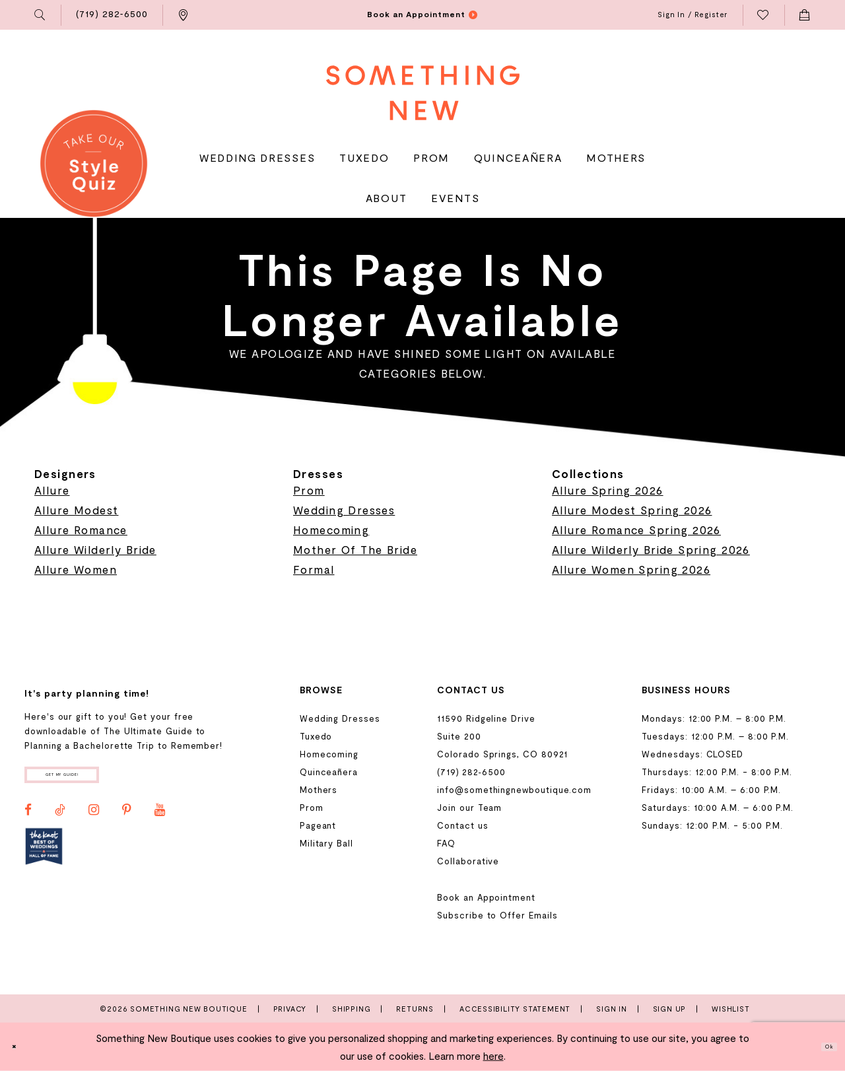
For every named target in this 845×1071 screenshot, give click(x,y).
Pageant (318, 825)
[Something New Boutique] (423, 92)
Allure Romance (80, 529)
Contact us (462, 825)
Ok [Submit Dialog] (822, 1047)
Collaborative (468, 861)
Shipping (351, 1008)
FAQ (446, 843)
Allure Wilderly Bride (95, 549)
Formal (314, 569)
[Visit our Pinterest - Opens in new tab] (126, 820)
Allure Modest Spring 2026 (632, 509)
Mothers (319, 789)
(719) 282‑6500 (471, 772)
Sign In (611, 1008)
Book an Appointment (486, 897)
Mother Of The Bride (355, 549)
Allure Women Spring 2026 (631, 569)
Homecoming (331, 529)
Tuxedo (316, 736)
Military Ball (326, 843)
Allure (52, 490)
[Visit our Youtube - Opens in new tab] (159, 820)
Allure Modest (76, 509)
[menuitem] (40, 15)
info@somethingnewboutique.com (514, 789)
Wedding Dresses (344, 509)
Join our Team (469, 807)
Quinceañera (329, 772)
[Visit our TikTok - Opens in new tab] (60, 820)
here (493, 1056)
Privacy (290, 1008)
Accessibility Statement (514, 1008)
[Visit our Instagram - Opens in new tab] (93, 820)
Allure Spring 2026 (607, 490)
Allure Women (75, 569)
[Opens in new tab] (43, 856)
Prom (309, 490)
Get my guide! (97, 779)
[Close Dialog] (20, 1046)
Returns (415, 1008)
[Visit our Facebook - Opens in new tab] (28, 820)
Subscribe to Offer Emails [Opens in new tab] (497, 915)
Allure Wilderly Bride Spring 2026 (651, 549)
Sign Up (670, 1008)
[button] (40, 15)
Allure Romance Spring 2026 (636, 529)
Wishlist (730, 1008)
